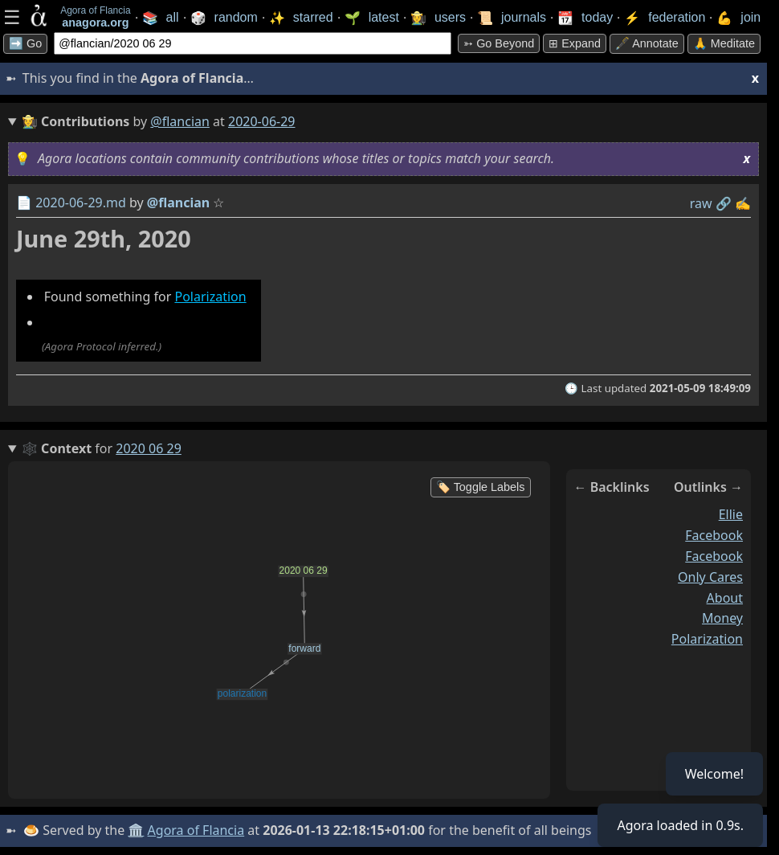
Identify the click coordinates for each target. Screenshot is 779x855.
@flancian (180, 121)
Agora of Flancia (196, 830)
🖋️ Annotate (647, 43)
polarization (707, 639)
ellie (731, 514)
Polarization (210, 296)
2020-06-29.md (80, 202)
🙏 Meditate (724, 43)
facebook (714, 535)
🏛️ (136, 830)
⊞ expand (575, 43)
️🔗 (724, 203)
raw (701, 203)
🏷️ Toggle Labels (480, 487)
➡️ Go (25, 43)
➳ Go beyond (498, 43)
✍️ (743, 203)
